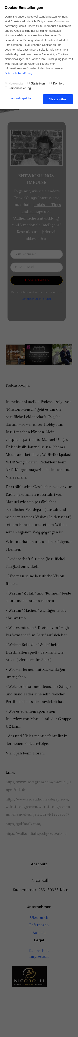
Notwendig (14, 83)
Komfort (56, 83)
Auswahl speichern (22, 98)
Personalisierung (18, 88)
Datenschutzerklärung (18, 73)
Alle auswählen (57, 99)
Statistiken (36, 83)
